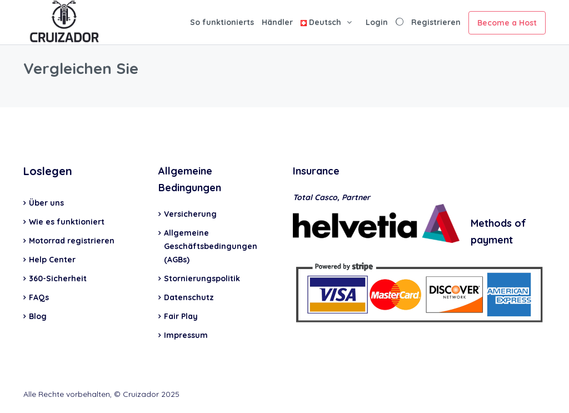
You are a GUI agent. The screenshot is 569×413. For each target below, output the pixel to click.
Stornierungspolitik (202, 278)
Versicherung (190, 214)
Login (377, 22)
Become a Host (507, 23)
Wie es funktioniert (66, 222)
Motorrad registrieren (71, 241)
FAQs (39, 297)
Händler (277, 22)
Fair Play (181, 316)
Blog (38, 316)
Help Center (52, 260)
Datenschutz (189, 297)
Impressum (186, 335)
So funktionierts (222, 22)
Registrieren (436, 22)
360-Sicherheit (58, 278)
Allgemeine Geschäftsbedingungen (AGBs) (210, 246)
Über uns (46, 203)
